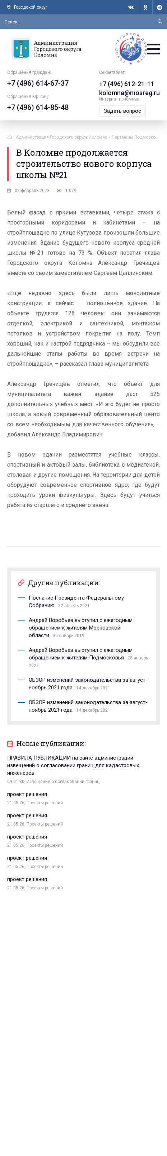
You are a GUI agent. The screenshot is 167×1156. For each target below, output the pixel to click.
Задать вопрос (122, 111)
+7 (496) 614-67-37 (38, 83)
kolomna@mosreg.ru (129, 93)
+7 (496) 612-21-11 (126, 84)
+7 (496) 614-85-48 (38, 107)
